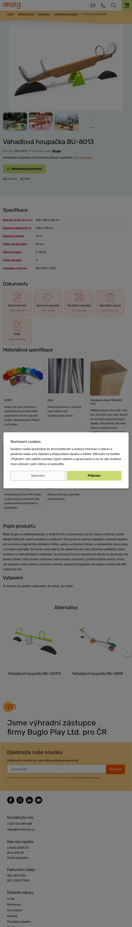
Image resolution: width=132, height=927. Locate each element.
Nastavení (38, 475)
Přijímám (94, 475)
